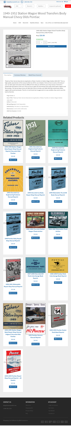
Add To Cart (13, 158)
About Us (28, 406)
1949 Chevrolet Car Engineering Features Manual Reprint (58, 151)
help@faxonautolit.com (13, 2)
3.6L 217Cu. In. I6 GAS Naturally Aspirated (56, 23)
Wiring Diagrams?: (12, 105)
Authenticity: (10, 107)
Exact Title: (10, 99)
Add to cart (51, 46)
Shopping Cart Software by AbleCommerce (15, 421)
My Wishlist (52, 411)
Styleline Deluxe (34, 23)
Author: (9, 103)
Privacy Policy (29, 411)
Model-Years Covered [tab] (38, 76)
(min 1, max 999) (52, 42)
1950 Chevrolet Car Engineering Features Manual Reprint (13, 196)
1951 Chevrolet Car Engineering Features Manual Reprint (35, 150)
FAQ (27, 414)
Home (14, 23)
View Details (35, 238)
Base (42, 23)
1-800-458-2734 (28, 2)
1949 (19, 23)
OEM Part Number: (12, 112)
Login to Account (53, 406)
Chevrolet (25, 23)
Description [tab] (8, 76)
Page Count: (10, 96)
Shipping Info (29, 409)
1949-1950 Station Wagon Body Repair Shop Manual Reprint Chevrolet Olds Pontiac (13, 150)
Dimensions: (10, 110)
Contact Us (51, 414)
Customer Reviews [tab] (22, 76)
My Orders (51, 409)
